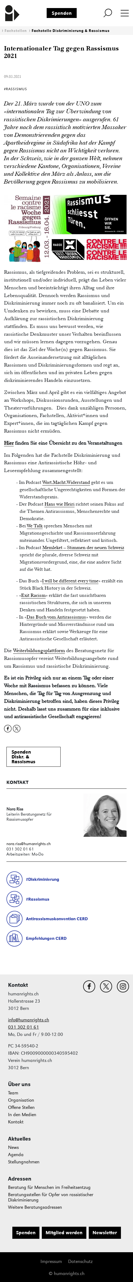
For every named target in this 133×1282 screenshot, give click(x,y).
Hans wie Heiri (60, 504)
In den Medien (22, 1114)
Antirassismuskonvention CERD (57, 918)
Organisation (21, 1100)
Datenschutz (80, 1261)
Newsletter (105, 1232)
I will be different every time (70, 581)
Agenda (16, 1154)
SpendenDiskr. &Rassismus (23, 756)
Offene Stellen (21, 1107)
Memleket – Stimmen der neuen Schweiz (83, 547)
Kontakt (16, 1122)
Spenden (62, 13)
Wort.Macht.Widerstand (66, 482)
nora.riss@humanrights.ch (28, 843)
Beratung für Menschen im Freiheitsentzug (49, 1187)
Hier (9, 443)
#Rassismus (37, 899)
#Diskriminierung (42, 879)
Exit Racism (33, 595)
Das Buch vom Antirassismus (56, 617)
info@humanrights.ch (28, 1020)
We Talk (35, 526)
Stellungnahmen (23, 1162)
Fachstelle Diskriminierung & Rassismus (71, 30)
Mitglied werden (64, 1232)
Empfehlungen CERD (46, 938)
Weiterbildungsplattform (39, 650)
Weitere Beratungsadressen (35, 1207)
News (13, 1147)
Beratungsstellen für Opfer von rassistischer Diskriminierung (50, 1197)
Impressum (51, 1261)
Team (13, 1093)
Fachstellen (16, 30)
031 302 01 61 (23, 1027)
